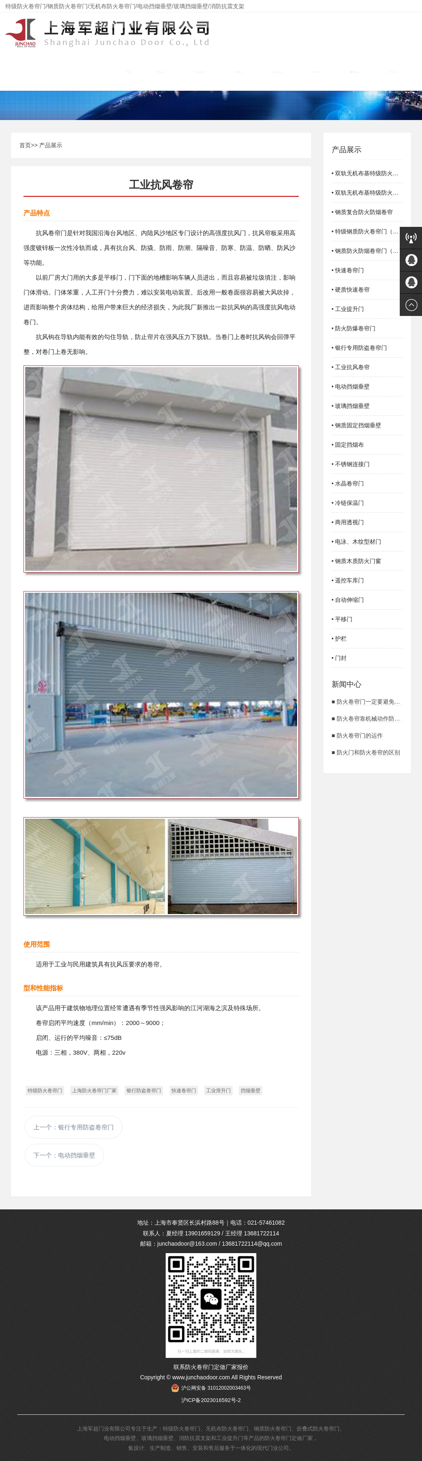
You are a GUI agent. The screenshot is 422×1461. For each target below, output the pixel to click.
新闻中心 (316, 72)
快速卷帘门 (183, 1090)
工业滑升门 (218, 1090)
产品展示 (238, 72)
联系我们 (393, 72)
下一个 (64, 1155)
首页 (25, 145)
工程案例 (277, 72)
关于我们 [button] (161, 72)
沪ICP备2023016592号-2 (211, 1400)
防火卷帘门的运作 (360, 735)
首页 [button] (129, 72)
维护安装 (355, 72)
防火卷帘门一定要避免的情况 (374, 701)
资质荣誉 (200, 72)
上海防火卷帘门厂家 (94, 1090)
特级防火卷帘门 (45, 1090)
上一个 (73, 1127)
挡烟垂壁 (250, 1090)
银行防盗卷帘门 (144, 1090)
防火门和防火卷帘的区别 (368, 752)
